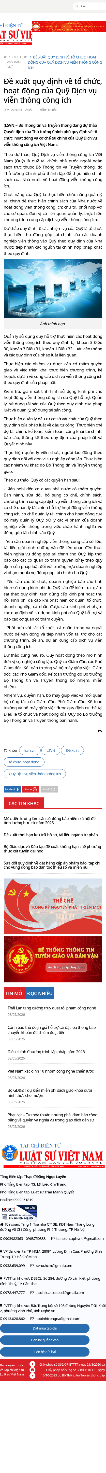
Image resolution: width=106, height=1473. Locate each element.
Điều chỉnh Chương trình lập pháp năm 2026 (46, 1051)
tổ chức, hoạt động (24, 761)
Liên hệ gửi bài (45, 1351)
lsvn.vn (29, 750)
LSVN (50, 750)
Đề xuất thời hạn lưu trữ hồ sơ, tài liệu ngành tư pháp (51, 835)
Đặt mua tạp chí (45, 1328)
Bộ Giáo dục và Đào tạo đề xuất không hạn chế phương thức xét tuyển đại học (52, 849)
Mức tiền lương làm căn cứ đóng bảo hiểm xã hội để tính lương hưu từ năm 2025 (49, 821)
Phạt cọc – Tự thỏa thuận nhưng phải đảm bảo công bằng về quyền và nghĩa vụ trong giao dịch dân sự (52, 1117)
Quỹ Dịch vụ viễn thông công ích (35, 773)
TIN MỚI (14, 993)
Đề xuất (72, 750)
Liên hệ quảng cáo (45, 1340)
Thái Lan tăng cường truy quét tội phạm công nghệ (52, 1008)
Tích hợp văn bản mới (17, 62)
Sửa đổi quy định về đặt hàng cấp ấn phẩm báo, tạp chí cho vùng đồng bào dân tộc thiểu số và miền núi (52, 865)
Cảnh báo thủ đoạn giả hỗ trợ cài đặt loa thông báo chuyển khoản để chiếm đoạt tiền (52, 1030)
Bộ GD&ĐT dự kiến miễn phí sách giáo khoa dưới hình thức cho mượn (50, 1093)
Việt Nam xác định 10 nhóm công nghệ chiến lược (50, 1071)
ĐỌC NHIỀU (40, 993)
